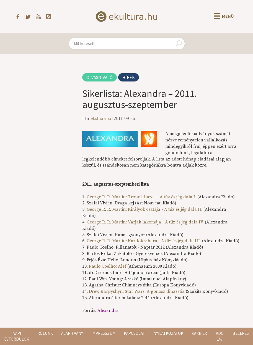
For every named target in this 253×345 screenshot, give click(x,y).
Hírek (128, 77)
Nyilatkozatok (168, 333)
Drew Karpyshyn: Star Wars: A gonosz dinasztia (137, 291)
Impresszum (103, 333)
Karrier (199, 333)
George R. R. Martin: (141, 197)
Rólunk (45, 333)
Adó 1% (220, 336)
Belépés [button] (241, 333)
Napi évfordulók (16, 336)
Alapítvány (72, 333)
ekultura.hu (101, 118)
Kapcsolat (134, 333)
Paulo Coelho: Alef (107, 266)
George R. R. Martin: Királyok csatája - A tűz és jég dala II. (144, 209)
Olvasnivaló (99, 77)
